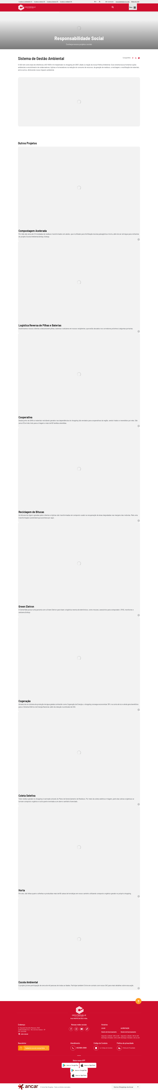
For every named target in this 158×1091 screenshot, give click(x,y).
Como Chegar (23, 1034)
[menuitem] (25, 1)
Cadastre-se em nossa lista (33, 1048)
